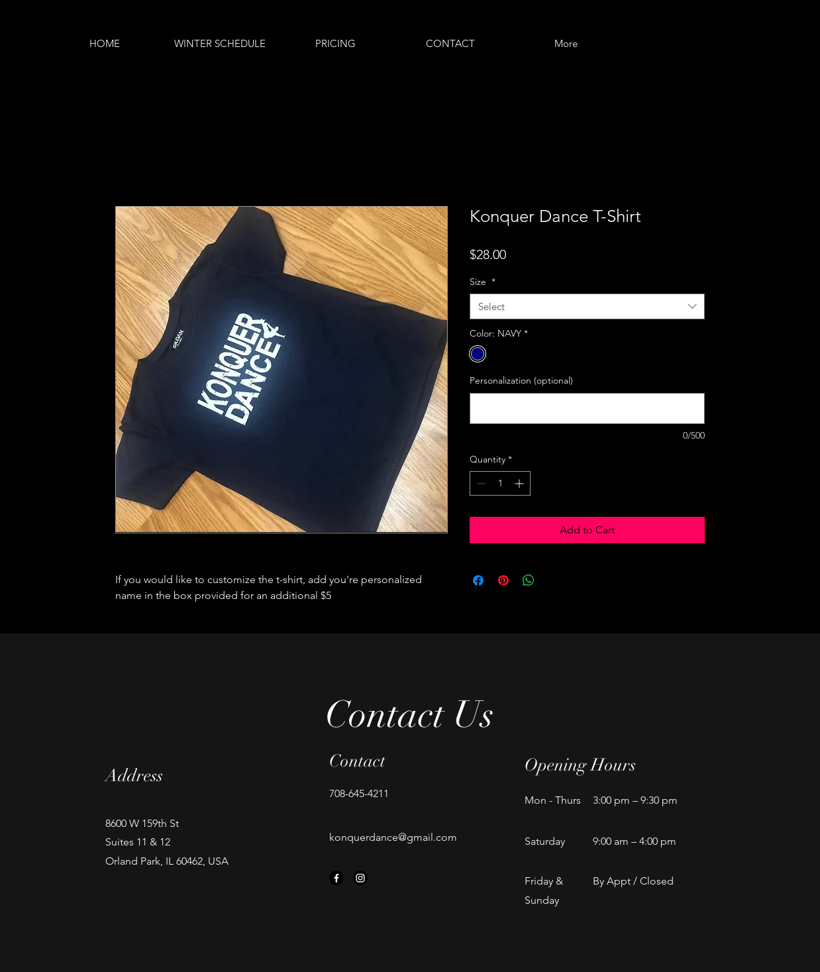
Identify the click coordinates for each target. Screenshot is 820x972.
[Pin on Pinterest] (503, 580)
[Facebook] (336, 878)
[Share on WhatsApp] (529, 580)
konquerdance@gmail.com (393, 837)
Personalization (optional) (521, 380)
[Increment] (520, 483)
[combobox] (587, 306)
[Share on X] (554, 580)
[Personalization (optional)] (587, 408)
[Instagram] (360, 878)
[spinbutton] (500, 483)
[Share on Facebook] (478, 580)
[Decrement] (480, 483)
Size (482, 282)
